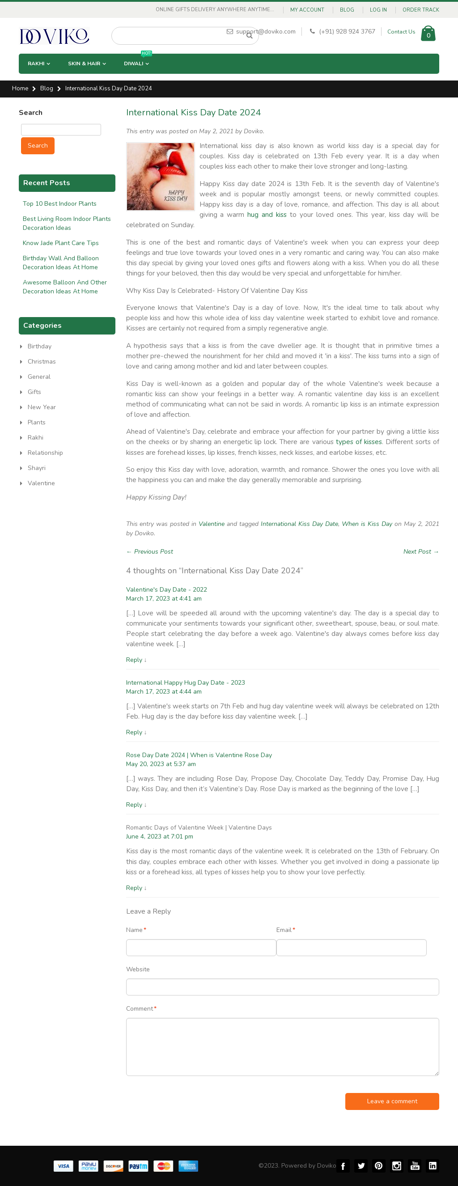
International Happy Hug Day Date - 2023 (185, 682)
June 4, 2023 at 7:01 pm (159, 836)
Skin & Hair (84, 63)
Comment (139, 1008)
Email (284, 930)
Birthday (39, 346)
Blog (347, 10)
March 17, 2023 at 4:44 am (164, 691)
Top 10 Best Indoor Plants (60, 203)
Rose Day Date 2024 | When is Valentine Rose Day (199, 755)
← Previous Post (149, 551)
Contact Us (401, 31)
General (39, 377)
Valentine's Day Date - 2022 (166, 589)
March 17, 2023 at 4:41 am (164, 598)
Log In (378, 10)
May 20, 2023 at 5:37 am (161, 764)
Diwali (138, 60)
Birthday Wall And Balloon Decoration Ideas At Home (61, 262)
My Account (307, 10)
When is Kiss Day (367, 524)
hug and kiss (267, 214)
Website (138, 969)
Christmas (42, 361)
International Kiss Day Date (299, 524)
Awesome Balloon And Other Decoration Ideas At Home (65, 287)
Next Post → (421, 551)
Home (20, 89)
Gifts (34, 392)
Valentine (212, 524)
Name (134, 930)
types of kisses (359, 441)
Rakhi (36, 63)
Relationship (45, 453)
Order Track (421, 10)
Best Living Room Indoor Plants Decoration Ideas (67, 223)
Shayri (37, 468)
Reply (134, 660)
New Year (42, 407)
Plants (37, 422)
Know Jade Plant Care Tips (61, 243)
